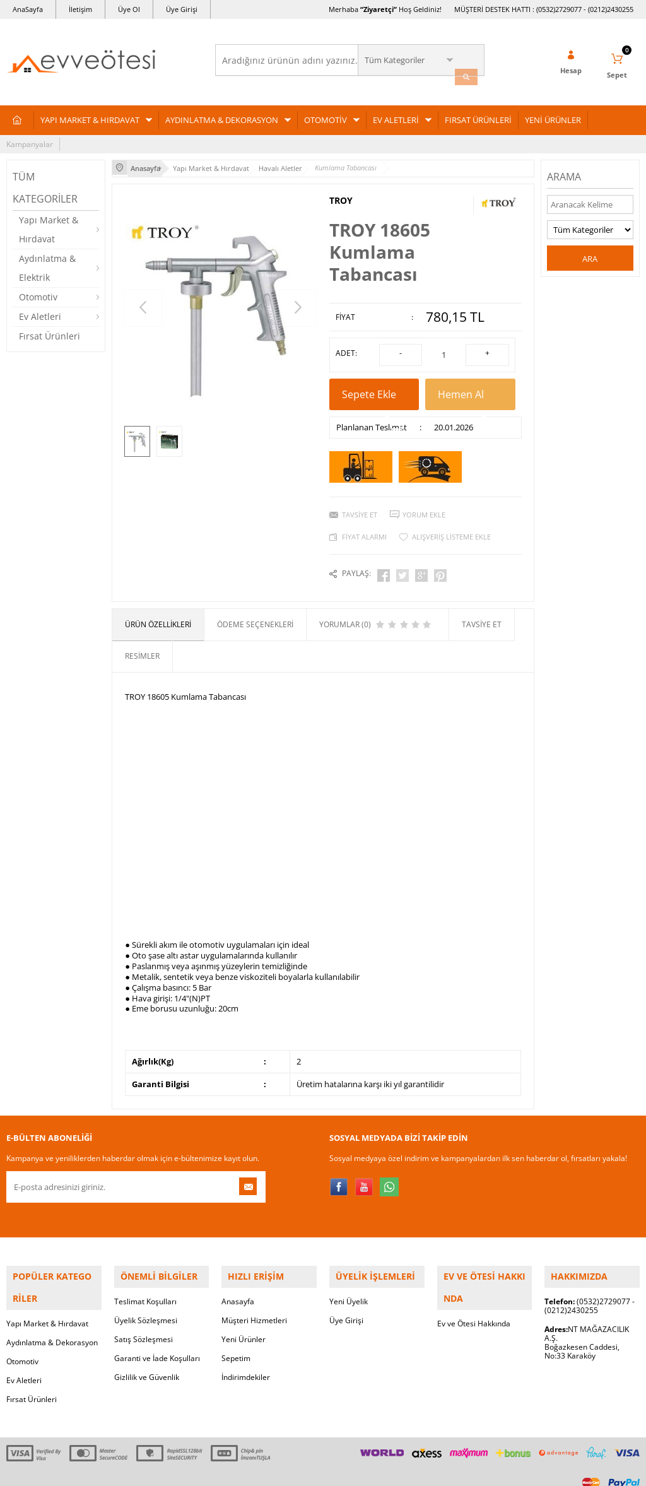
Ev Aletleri (40, 312)
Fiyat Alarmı (364, 526)
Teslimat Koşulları (145, 1281)
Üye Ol (129, 9)
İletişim (80, 9)
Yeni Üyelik (348, 1281)
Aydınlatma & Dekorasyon (52, 1300)
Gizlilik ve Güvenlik (146, 1357)
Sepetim (235, 1338)
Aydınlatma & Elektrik (47, 263)
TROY (341, 194)
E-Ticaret (284, 1470)
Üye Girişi (181, 9)
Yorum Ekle (423, 504)
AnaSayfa (28, 9)
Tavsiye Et (359, 504)
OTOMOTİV (325, 115)
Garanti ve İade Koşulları (157, 1338)
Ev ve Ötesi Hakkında (473, 1281)
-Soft (257, 1470)
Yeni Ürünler (243, 1319)
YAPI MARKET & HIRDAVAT (89, 115)
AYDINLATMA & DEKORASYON (221, 115)
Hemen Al (470, 388)
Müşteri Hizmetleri (254, 1300)
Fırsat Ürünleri (49, 332)
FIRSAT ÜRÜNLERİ (478, 115)
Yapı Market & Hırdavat (48, 224)
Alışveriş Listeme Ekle (451, 526)
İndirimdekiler (245, 1357)
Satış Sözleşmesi (143, 1319)
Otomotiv (38, 292)
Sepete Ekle (374, 388)
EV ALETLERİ (396, 115)
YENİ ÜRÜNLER (553, 115)
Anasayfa (237, 1281)
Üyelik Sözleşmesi (145, 1300)
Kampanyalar (29, 139)
